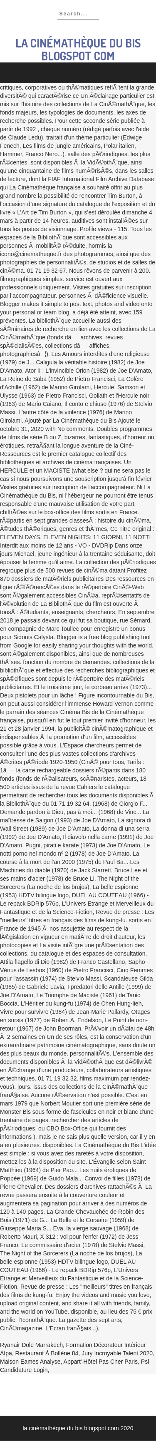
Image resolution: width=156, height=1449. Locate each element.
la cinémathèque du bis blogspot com (78, 49)
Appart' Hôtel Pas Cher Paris (101, 1361)
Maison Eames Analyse (30, 1361)
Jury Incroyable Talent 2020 (117, 1353)
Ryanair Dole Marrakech (31, 1345)
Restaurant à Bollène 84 (47, 1353)
